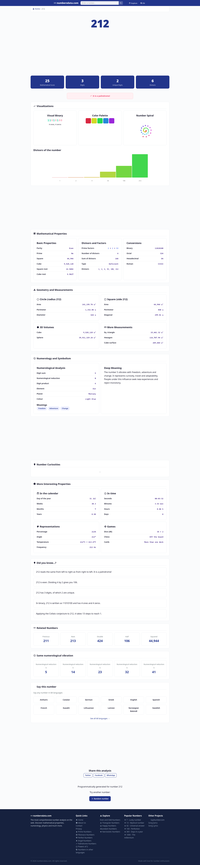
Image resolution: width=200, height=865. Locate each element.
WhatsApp (111, 775)
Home (36, 9)
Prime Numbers (83, 831)
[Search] (100, 3)
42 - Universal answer (134, 825)
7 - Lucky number (132, 820)
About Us (81, 823)
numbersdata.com (66, 3)
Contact (79, 825)
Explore (133, 3)
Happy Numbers (108, 825)
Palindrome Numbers (86, 843)
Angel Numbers (83, 840)
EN (142, 3)
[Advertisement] (100, 53)
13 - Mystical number (134, 823)
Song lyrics (152, 823)
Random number (100, 798)
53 (117, 248)
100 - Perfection (132, 828)
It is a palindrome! (100, 96)
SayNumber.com (156, 820)
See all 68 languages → (100, 718)
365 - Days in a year (133, 831)
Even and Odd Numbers (110, 820)
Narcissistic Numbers (110, 831)
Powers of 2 (82, 846)
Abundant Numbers (108, 828)
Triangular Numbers (109, 823)
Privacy (79, 828)
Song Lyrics (153, 825)
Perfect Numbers (84, 837)
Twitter (88, 775)
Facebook (99, 775)
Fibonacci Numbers (85, 834)
